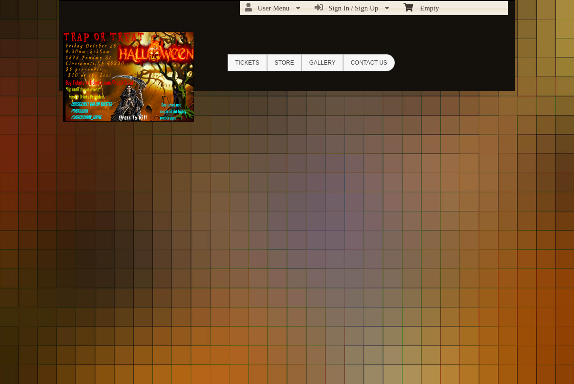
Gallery (322, 62)
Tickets (247, 62)
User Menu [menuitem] (272, 7)
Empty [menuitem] (421, 7)
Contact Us (369, 62)
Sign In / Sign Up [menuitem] (352, 7)
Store (284, 62)
